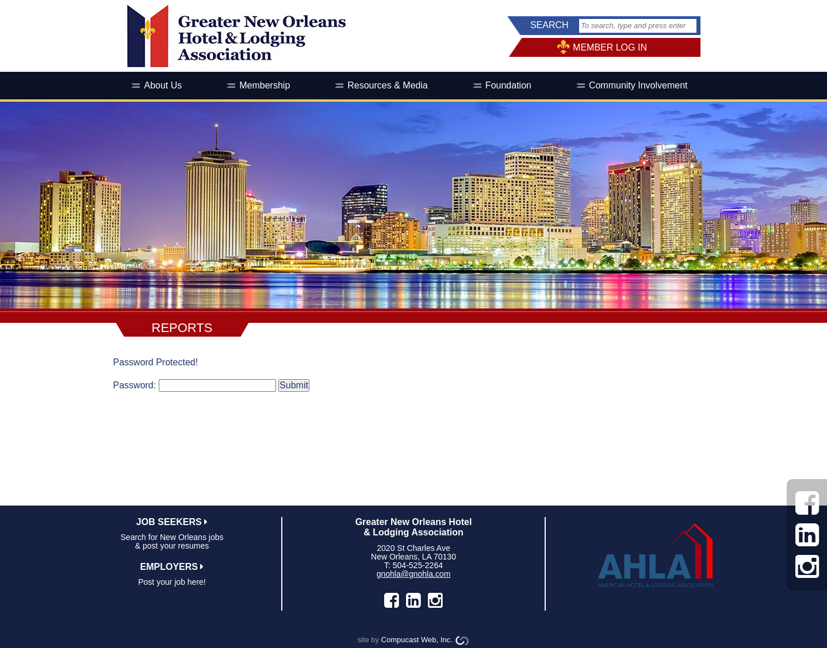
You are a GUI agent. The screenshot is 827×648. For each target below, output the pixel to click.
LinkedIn (413, 600)
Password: (134, 385)
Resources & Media (387, 85)
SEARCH (549, 25)
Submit (294, 385)
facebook (391, 600)
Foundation (508, 85)
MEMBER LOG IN (610, 47)
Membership (264, 85)
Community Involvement (638, 85)
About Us (163, 85)
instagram (435, 600)
